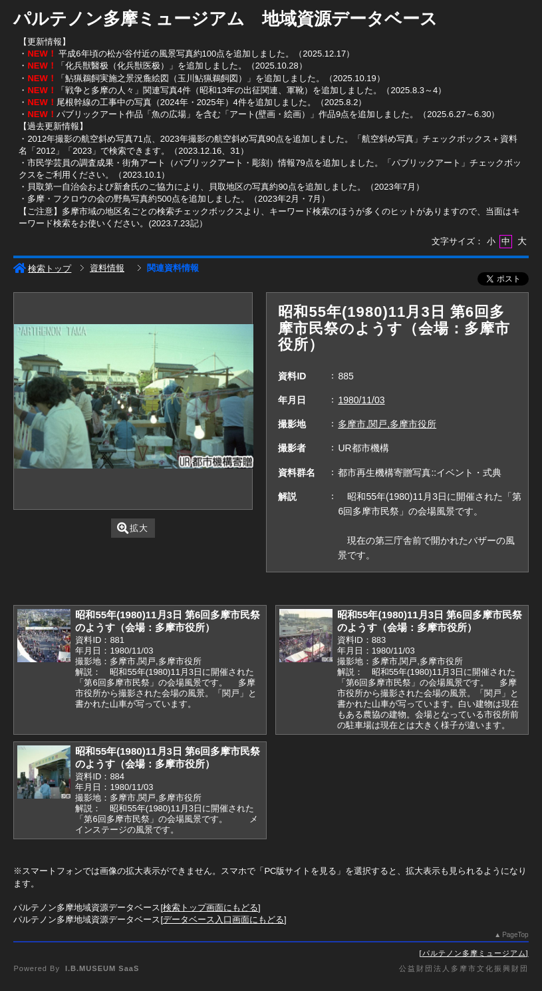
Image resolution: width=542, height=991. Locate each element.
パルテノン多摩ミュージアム (474, 953)
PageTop (515, 934)
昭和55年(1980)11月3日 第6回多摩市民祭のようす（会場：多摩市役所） (167, 621)
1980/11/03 (361, 400)
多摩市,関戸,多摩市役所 (387, 424)
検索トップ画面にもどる (210, 907)
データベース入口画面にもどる (223, 919)
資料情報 (107, 268)
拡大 (132, 528)
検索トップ (42, 269)
